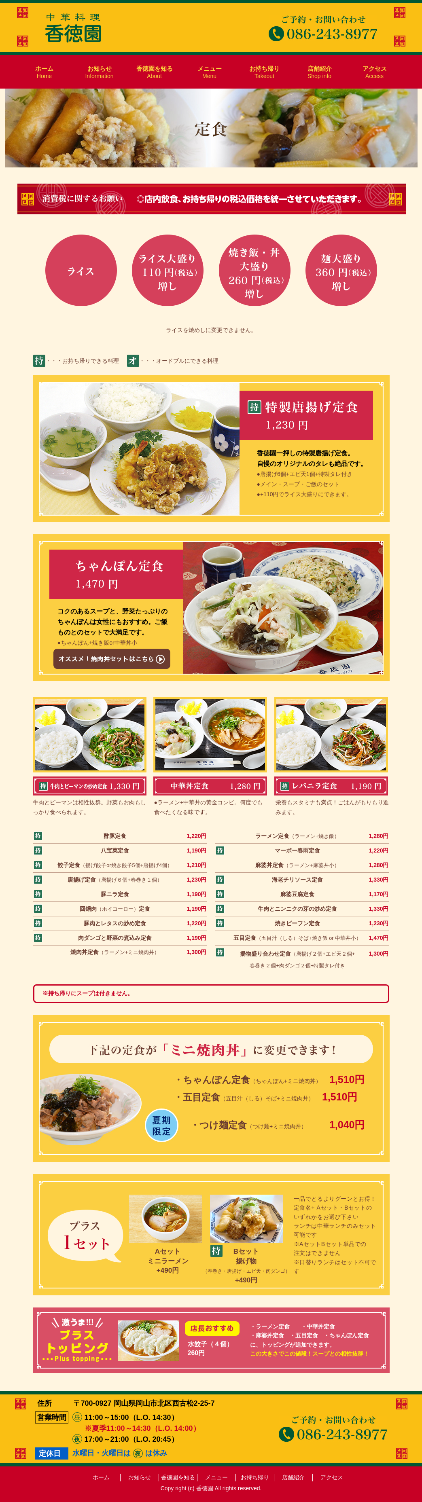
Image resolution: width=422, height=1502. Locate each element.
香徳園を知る (178, 1477)
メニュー (216, 1477)
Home (44, 72)
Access (375, 72)
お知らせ (139, 1477)
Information (99, 72)
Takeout (264, 72)
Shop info (319, 72)
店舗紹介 (293, 1477)
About (154, 72)
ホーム (101, 1477)
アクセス (331, 1477)
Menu (209, 72)
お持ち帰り (255, 1477)
